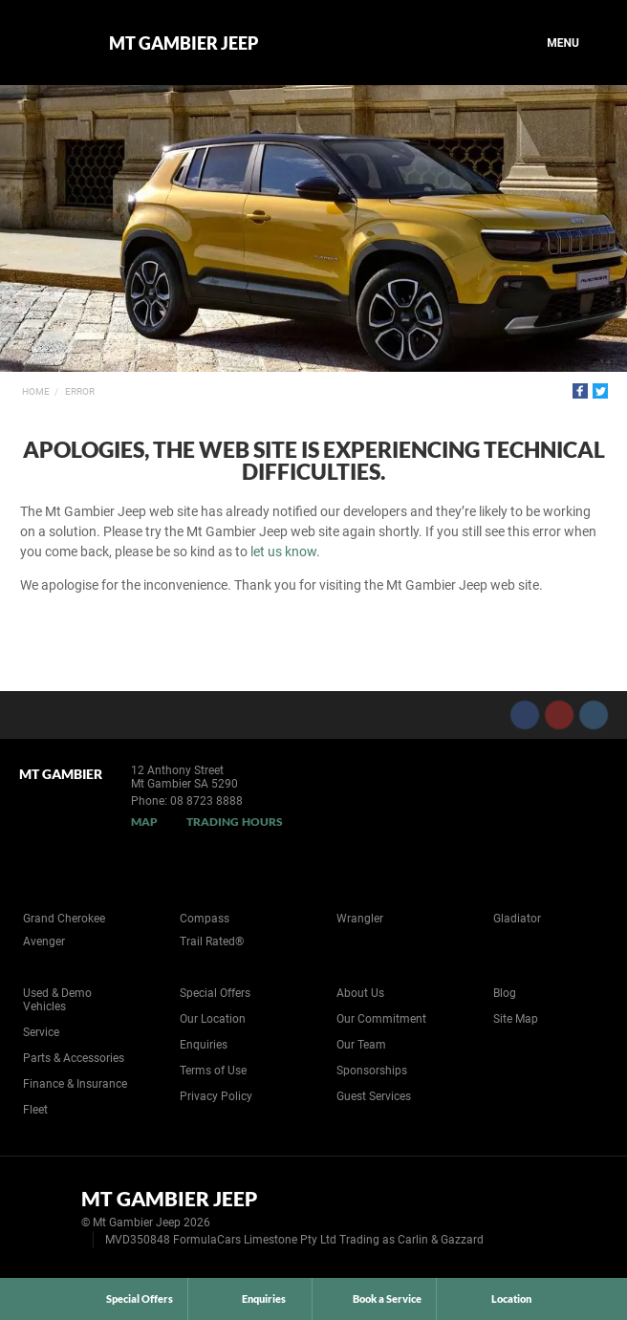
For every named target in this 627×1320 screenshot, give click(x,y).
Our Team (361, 1044)
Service (41, 1032)
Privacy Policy (216, 1096)
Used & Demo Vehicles (57, 999)
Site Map (515, 1019)
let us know (283, 551)
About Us (360, 993)
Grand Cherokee (64, 918)
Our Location (213, 1019)
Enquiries (203, 1044)
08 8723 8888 (206, 801)
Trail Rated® (212, 941)
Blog (504, 993)
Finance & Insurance (75, 1084)
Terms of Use (213, 1070)
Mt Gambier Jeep (183, 43)
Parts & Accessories (73, 1058)
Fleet (35, 1109)
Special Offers (215, 993)
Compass (204, 918)
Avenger (44, 941)
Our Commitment (381, 1019)
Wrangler (359, 918)
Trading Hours (234, 821)
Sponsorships (371, 1070)
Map (144, 821)
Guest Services (373, 1096)
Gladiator (517, 918)
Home (36, 391)
